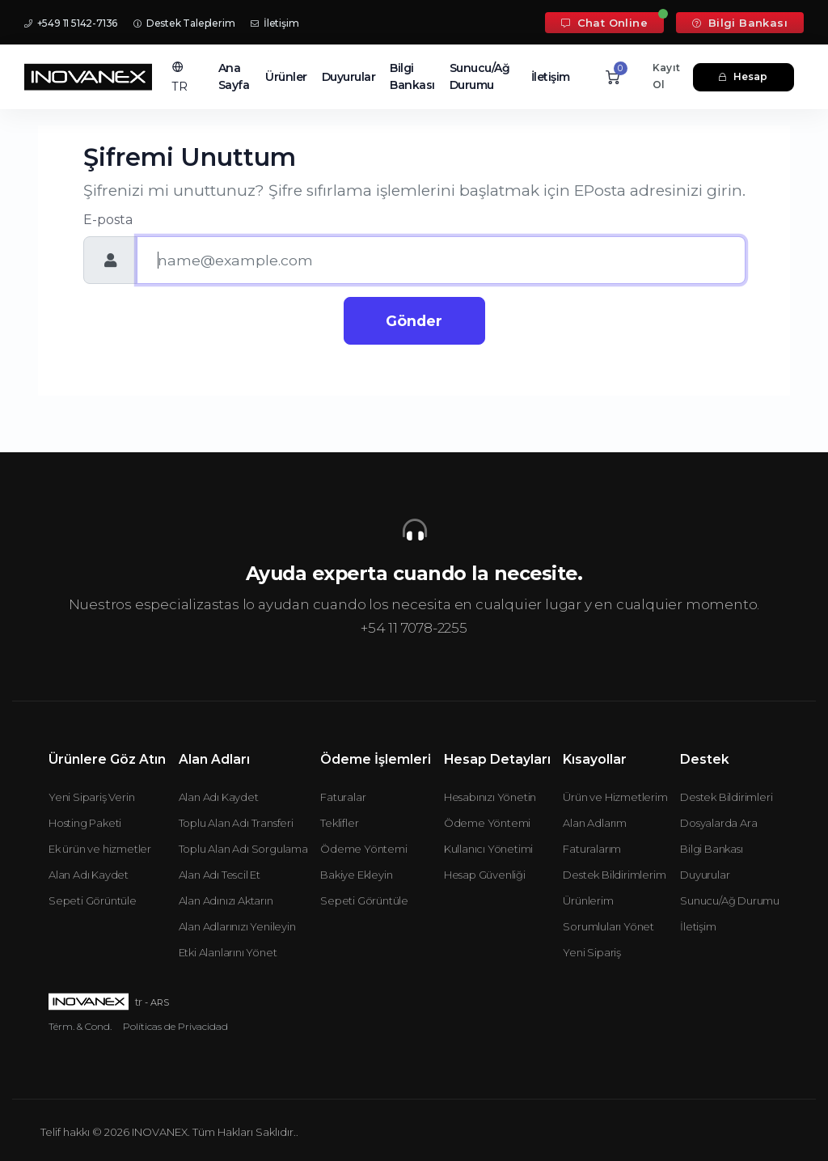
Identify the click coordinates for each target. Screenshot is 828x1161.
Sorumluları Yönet (608, 926)
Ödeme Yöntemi (363, 848)
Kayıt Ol (666, 76)
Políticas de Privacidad (175, 1026)
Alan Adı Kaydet (89, 874)
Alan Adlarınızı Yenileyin (237, 926)
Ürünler (286, 77)
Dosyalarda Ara (718, 822)
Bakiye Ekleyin (356, 874)
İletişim (274, 23)
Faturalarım (592, 848)
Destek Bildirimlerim (614, 874)
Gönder (414, 320)
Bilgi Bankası (740, 22)
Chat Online (604, 22)
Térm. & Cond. (80, 1026)
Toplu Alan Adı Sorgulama (243, 848)
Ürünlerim (588, 900)
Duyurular (349, 77)
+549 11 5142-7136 (70, 23)
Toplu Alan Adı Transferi (236, 822)
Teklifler (339, 822)
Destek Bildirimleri (726, 796)
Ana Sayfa (234, 76)
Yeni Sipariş (592, 952)
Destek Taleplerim (183, 23)
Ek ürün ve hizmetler (100, 848)
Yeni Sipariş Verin (91, 796)
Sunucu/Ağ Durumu (480, 76)
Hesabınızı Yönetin (490, 796)
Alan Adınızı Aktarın (226, 900)
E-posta (108, 219)
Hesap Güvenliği (485, 874)
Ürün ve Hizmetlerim (615, 796)
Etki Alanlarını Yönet (228, 952)
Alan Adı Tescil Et (219, 874)
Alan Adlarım (595, 822)
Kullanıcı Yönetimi (488, 848)
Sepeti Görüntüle (93, 900)
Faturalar (342, 796)
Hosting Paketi (85, 822)
